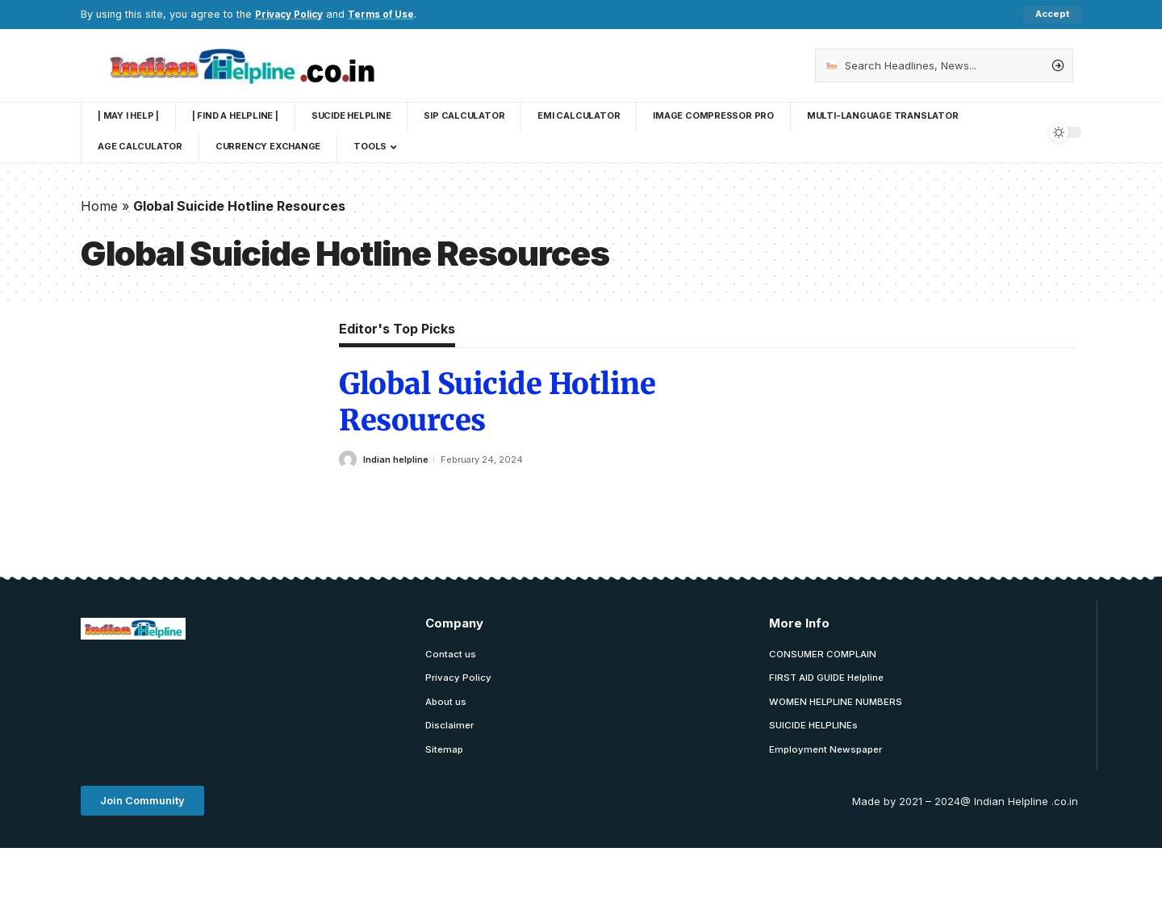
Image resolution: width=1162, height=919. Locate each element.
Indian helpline (395, 459)
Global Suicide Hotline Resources (497, 403)
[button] (142, 805)
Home (99, 206)
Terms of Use (390, 14)
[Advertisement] (374, 693)
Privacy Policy (292, 14)
